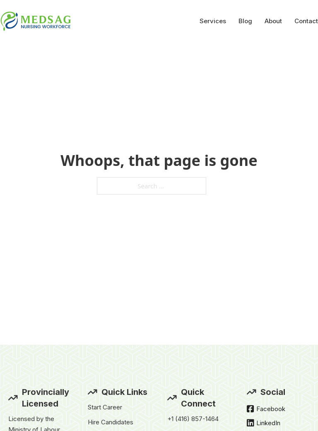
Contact (306, 21)
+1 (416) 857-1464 (193, 419)
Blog (245, 21)
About (273, 21)
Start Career (105, 407)
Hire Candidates (110, 422)
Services (213, 21)
